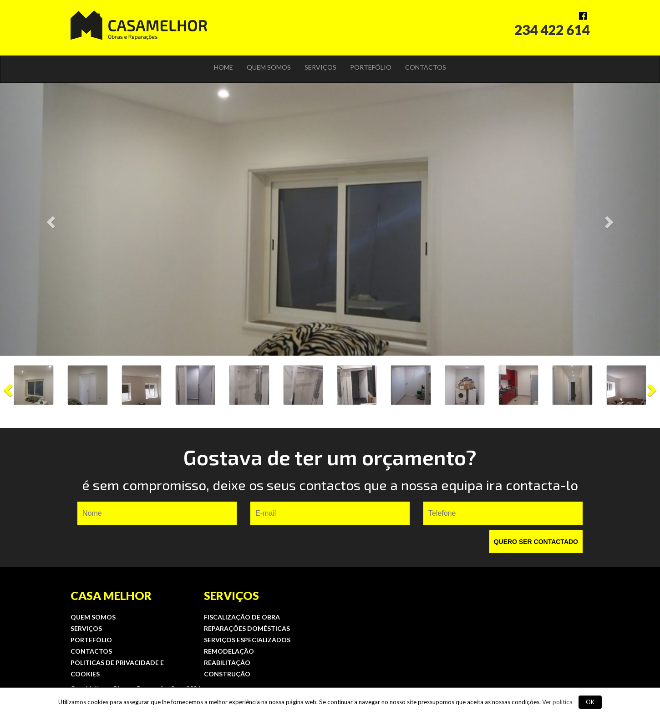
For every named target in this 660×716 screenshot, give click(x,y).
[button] (49, 219)
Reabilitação (227, 662)
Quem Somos (269, 67)
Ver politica (557, 702)
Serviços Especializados (247, 640)
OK (590, 702)
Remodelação (229, 651)
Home (223, 67)
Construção (227, 674)
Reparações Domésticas (247, 628)
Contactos (425, 67)
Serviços (320, 67)
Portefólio (370, 67)
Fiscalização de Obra (242, 617)
